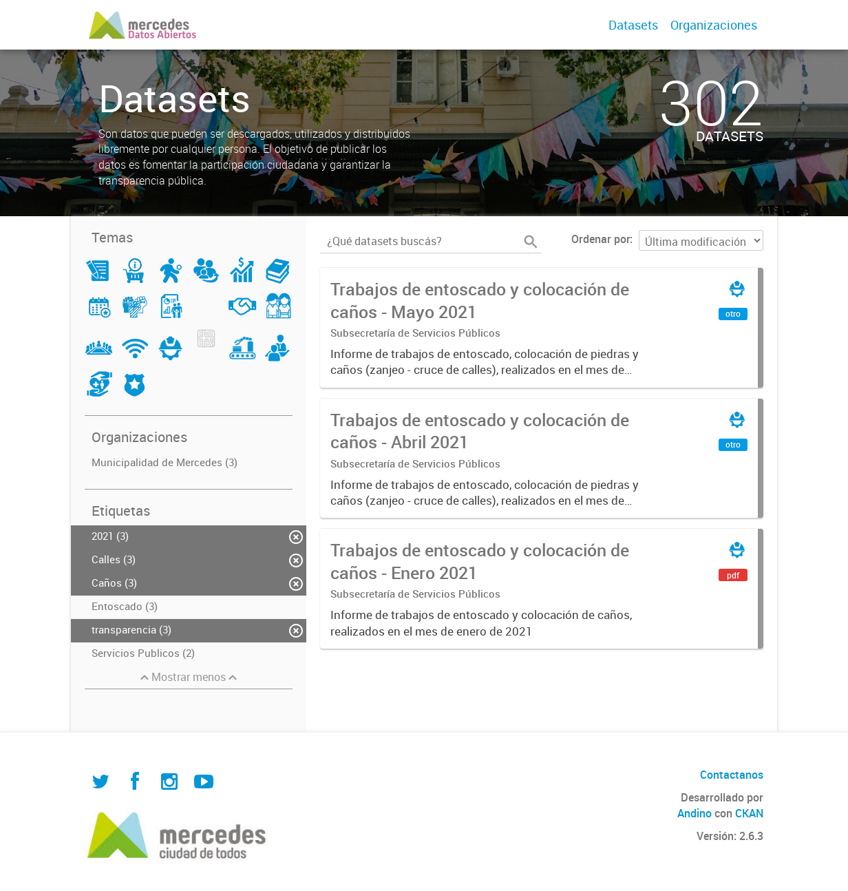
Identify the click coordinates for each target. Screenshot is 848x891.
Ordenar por (600, 239)
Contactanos (731, 774)
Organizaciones (713, 25)
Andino (694, 813)
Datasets (633, 25)
